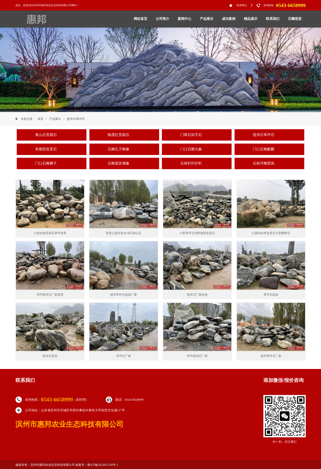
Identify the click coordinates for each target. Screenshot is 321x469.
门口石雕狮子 (46, 163)
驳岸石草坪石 (76, 119)
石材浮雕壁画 (263, 163)
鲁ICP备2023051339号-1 (102, 464)
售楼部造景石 (46, 149)
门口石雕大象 (191, 149)
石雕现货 (295, 19)
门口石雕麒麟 (263, 149)
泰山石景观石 (46, 135)
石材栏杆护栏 (191, 163)
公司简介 (162, 19)
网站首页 (140, 19)
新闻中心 (184, 19)
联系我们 (242, 5)
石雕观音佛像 (118, 163)
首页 (40, 119)
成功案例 (228, 19)
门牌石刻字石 (191, 135)
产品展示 (206, 19)
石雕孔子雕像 (118, 149)
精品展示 (250, 19)
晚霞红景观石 (118, 135)
